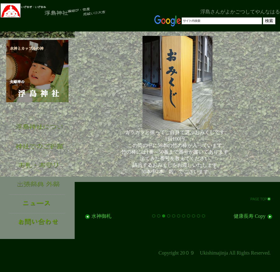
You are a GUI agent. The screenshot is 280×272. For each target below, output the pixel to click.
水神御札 (97, 216)
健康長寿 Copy (253, 216)
